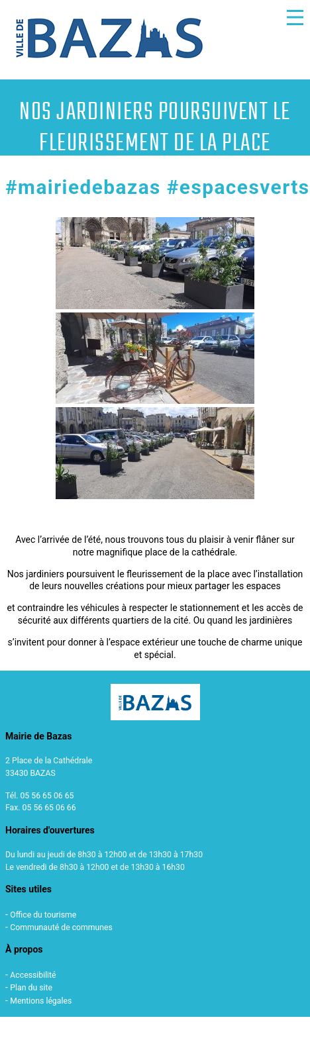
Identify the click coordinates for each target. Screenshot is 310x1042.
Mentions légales (41, 1001)
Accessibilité (33, 975)
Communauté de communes (61, 927)
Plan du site (31, 987)
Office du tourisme (43, 915)
